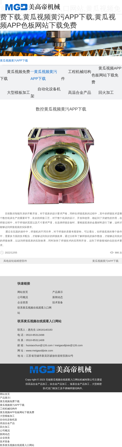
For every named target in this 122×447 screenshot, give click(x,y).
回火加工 (106, 92)
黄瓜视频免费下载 (10, 401)
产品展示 (57, 291)
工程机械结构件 (8, 408)
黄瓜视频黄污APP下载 (105, 260)
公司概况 (22, 297)
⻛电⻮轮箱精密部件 (15, 260)
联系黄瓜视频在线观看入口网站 (17, 445)
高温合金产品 (79, 92)
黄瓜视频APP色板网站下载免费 (106, 75)
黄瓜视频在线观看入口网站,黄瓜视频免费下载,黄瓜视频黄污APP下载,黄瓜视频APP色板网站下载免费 (60, 17)
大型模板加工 (18, 92)
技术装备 (57, 302)
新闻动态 (57, 297)
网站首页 (22, 291)
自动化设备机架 (8, 419)
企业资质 (22, 302)
